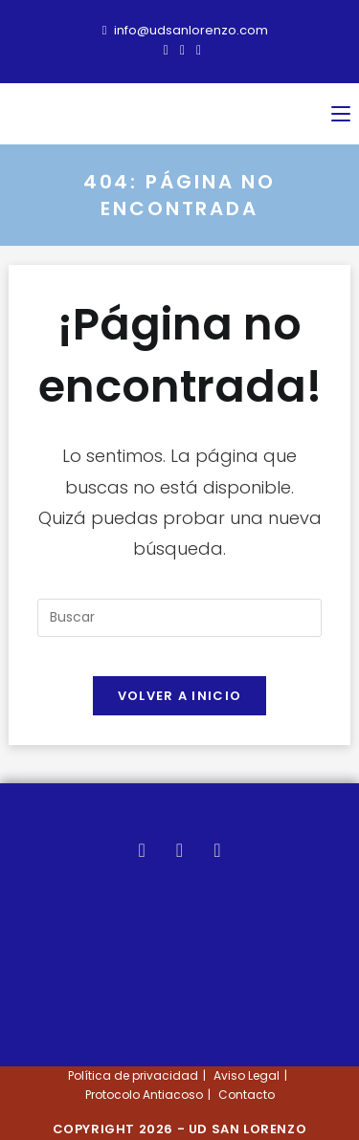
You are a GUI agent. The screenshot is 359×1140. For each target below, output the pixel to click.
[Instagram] (217, 850)
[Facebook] (179, 850)
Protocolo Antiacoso (144, 1094)
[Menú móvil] (340, 113)
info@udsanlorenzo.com (185, 30)
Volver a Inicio (180, 696)
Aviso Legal (246, 1075)
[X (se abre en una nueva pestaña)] (166, 49)
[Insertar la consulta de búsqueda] (179, 618)
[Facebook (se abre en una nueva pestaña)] (182, 49)
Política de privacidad (133, 1075)
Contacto (246, 1094)
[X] (142, 850)
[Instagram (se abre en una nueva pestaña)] (196, 49)
